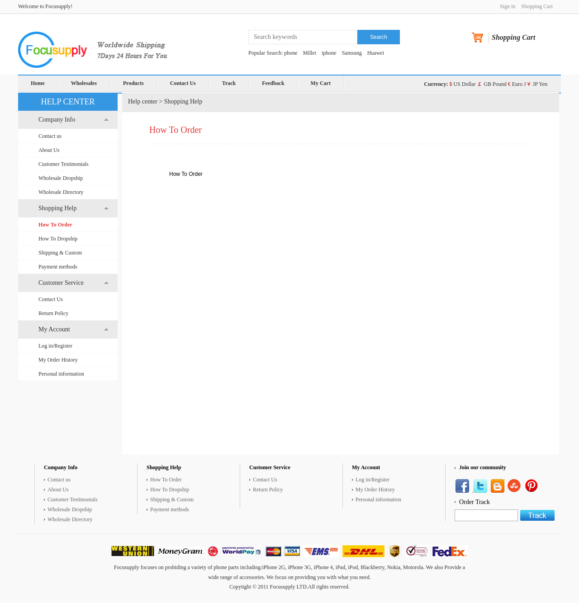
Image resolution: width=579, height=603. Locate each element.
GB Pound (491, 84)
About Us (48, 150)
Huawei (375, 53)
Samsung (352, 53)
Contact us (50, 136)
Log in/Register (55, 346)
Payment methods (57, 267)
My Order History (58, 360)
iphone (329, 53)
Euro (515, 84)
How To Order (55, 224)
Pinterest (497, 486)
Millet (309, 53)
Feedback (273, 83)
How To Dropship (57, 239)
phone (290, 53)
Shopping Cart (537, 6)
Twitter (480, 486)
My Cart (321, 83)
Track (229, 83)
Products (133, 83)
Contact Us (183, 83)
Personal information (61, 374)
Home (38, 83)
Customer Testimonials (63, 164)
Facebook (462, 486)
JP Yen (535, 84)
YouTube (515, 486)
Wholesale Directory (61, 192)
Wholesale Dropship (60, 178)
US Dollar (462, 84)
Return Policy (53, 313)
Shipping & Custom (60, 253)
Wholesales (84, 83)
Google (533, 486)
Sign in (507, 6)
